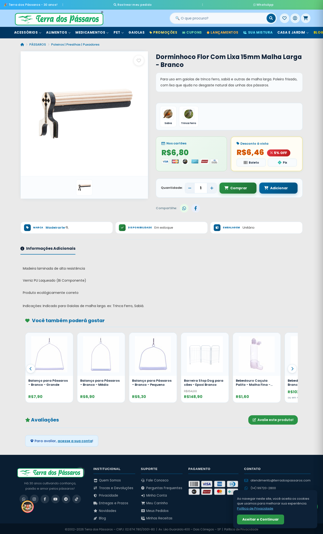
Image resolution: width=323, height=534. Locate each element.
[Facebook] (45, 497)
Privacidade (105, 494)
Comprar (235, 186)
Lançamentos (222, 31)
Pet (119, 31)
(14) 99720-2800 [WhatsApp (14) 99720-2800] (260, 486)
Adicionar (271, 186)
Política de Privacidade (255, 508)
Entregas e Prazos (110, 501)
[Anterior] (30, 367)
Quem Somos (107, 479)
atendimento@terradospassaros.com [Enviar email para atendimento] (277, 479)
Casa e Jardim (293, 31)
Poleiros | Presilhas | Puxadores (75, 43)
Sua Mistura (258, 31)
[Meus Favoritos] (284, 16)
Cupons (192, 31)
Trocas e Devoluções (113, 486)
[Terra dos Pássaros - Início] (59, 16)
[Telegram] (66, 497)
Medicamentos (92, 31)
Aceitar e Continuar (260, 519)
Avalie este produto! (273, 418)
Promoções (163, 31)
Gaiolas (136, 31)
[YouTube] (55, 497)
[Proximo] (292, 367)
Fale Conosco (155, 479)
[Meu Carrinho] (306, 16)
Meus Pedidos (155, 509)
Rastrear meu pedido (177, 4)
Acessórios (28, 31)
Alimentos (58, 31)
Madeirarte (57, 226)
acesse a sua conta (75, 439)
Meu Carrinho (154, 501)
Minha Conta (154, 494)
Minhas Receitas (157, 517)
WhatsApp (218, 4)
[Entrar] (295, 16)
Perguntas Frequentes (162, 486)
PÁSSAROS (37, 43)
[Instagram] (34, 497)
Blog (99, 517)
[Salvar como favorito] (139, 58)
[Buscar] (271, 16)
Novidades (104, 509)
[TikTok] (76, 497)
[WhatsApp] (23, 497)
